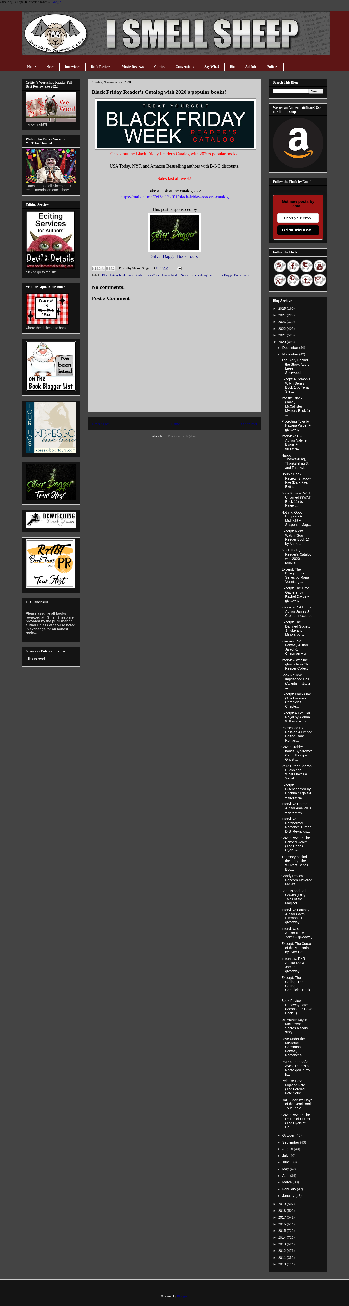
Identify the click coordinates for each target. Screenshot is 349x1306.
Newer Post (100, 424)
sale (211, 275)
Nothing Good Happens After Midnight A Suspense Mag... (296, 518)
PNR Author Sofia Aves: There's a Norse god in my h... (295, 1068)
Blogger (182, 1296)
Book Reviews (101, 67)
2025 (282, 308)
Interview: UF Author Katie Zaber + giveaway (296, 933)
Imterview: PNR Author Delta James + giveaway (293, 965)
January (288, 1196)
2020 (282, 342)
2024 (282, 315)
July (285, 1155)
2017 (282, 1217)
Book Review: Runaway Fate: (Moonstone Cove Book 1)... (296, 1007)
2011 (282, 1258)
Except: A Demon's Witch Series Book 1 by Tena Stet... (295, 385)
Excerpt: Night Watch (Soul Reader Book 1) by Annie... (295, 537)
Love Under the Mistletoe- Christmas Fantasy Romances (293, 1047)
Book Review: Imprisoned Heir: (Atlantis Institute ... (296, 681)
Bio (232, 67)
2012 (282, 1251)
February (289, 1189)
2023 (282, 322)
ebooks (165, 275)
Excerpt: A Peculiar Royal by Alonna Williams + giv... (295, 717)
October (288, 1135)
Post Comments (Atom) (183, 436)
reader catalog (199, 275)
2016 (282, 1224)
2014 (282, 1237)
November (290, 354)
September (291, 1142)
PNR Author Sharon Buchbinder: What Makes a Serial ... (296, 772)
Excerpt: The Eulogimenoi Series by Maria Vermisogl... (295, 575)
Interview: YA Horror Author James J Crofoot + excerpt (296, 611)
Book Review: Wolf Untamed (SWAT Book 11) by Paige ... (296, 499)
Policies (272, 67)
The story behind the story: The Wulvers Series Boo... (294, 863)
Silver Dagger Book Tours (174, 256)
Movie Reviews (133, 67)
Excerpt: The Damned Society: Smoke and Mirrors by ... (296, 628)
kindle (175, 275)
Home (31, 67)
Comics (159, 67)
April (286, 1176)
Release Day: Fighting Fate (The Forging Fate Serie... (293, 1087)
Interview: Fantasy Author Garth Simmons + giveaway (295, 916)
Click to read (35, 659)
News (50, 67)
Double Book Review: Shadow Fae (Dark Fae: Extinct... (296, 480)
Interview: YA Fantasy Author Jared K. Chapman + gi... (295, 647)
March (287, 1182)
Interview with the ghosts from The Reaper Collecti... (296, 664)
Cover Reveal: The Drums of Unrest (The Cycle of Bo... (295, 1121)
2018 (282, 1211)
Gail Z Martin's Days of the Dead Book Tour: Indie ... (296, 1104)
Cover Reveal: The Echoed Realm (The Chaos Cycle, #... (295, 844)
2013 (282, 1244)
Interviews (72, 67)
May (286, 1169)
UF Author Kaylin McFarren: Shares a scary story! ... (294, 1026)
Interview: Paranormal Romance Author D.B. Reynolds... (296, 825)
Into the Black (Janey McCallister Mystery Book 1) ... (295, 406)
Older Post (249, 424)
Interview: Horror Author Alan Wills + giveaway (296, 808)
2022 (282, 329)
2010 (282, 1264)
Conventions (184, 67)
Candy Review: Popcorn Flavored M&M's (296, 880)
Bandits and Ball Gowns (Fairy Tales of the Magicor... (293, 897)
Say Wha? (211, 67)
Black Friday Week (147, 275)
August (288, 1149)
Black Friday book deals (117, 275)
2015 (282, 1231)
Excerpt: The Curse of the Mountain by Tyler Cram (296, 948)
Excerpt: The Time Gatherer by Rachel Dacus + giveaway (295, 594)
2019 (282, 1204)
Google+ (57, 2)
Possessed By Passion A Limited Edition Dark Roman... (296, 734)
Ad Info (250, 67)
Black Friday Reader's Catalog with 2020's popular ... (296, 556)
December (290, 348)
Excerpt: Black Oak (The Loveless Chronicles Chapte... (296, 700)
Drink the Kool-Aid (298, 230)
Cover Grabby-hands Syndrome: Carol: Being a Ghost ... (296, 753)
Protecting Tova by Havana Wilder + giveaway (296, 425)
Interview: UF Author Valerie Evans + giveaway (294, 442)
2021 (282, 335)
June (286, 1162)
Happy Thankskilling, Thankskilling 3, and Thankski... (295, 461)
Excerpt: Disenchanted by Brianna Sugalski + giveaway (296, 791)
